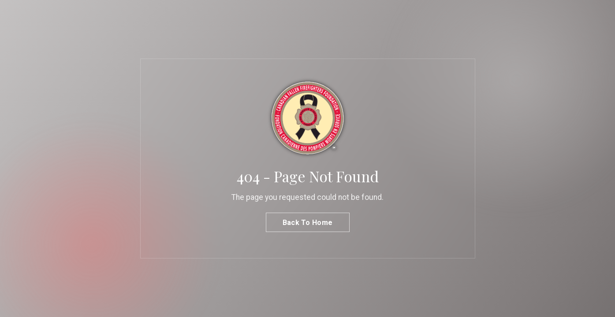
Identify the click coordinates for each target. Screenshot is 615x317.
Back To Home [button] (308, 222)
